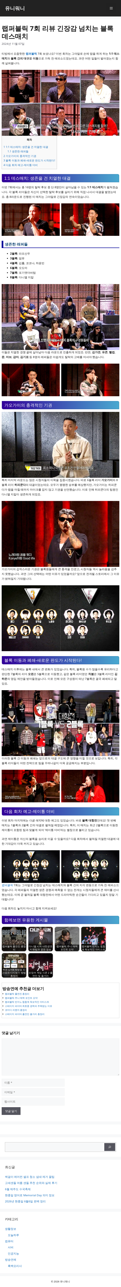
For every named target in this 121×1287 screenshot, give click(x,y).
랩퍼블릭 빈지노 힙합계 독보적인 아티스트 (27, 1001)
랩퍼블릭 (31, 53)
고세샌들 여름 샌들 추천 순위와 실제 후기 (31, 1183)
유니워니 (15, 8)
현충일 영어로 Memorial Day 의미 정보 (29, 1195)
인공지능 (13, 1253)
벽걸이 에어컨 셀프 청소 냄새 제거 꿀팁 (29, 1177)
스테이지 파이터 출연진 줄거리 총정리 (25, 1014)
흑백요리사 (15, 1266)
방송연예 (10, 1259)
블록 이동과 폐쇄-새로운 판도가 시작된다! (29, 160)
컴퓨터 (9, 1241)
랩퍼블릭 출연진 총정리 (17, 993)
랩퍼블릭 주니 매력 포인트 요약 (21, 997)
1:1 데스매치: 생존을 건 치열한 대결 (25, 147)
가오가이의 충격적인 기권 (19, 156)
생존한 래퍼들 (17, 151)
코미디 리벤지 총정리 (16, 1009)
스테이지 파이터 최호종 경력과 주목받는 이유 (28, 1006)
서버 (10, 1247)
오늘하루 (13, 1235)
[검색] (109, 1147)
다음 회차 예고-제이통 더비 (20, 165)
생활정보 (10, 1229)
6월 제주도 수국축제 (18, 1189)
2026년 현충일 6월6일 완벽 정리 (25, 1201)
